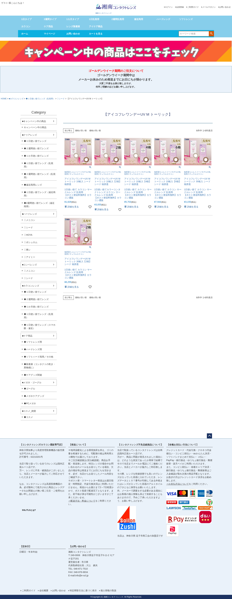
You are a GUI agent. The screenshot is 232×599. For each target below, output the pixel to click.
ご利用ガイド (193, 7)
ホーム (24, 33)
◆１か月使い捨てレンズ (36, 156)
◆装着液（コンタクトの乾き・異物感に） (39, 366)
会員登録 (180, 7)
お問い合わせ (225, 7)
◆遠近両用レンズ (33, 185)
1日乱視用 (94, 19)
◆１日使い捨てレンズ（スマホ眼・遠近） (39, 327)
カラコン (25, 26)
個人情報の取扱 (108, 590)
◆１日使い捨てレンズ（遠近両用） (39, 194)
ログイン (169, 7)
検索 (211, 33)
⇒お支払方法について (177, 484)
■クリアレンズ (29, 135)
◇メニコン (29, 220)
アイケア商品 (95, 26)
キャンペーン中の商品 (35, 127)
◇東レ (27, 249)
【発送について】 (78, 444)
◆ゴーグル (29, 388)
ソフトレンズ (186, 19)
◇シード (61, 99)
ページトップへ (209, 436)
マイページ (49, 33)
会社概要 (43, 590)
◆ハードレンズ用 (33, 349)
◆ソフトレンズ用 (33, 342)
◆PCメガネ (30, 403)
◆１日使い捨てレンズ (35, 141)
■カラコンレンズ (16, 99)
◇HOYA (28, 235)
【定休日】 (25, 546)
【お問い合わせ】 (78, 546)
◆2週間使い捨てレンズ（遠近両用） (39, 205)
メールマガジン (209, 7)
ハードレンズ (163, 19)
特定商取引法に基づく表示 (83, 590)
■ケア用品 (27, 336)
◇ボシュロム (30, 242)
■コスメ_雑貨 (29, 411)
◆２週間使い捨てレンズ (36, 148)
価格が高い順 (95, 130)
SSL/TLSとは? (29, 510)
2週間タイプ (50, 19)
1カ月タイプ (72, 19)
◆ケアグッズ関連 (33, 375)
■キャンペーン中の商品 (34, 121)
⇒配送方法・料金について (81, 501)
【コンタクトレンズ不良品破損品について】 (140, 444)
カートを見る (95, 33)
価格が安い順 (81, 130)
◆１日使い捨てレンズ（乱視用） (40, 99)
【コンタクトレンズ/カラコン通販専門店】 (41, 444)
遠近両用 (138, 19)
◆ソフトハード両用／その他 (38, 356)
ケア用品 (48, 26)
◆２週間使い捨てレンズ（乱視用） (39, 176)
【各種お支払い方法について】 (182, 444)
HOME (4, 99)
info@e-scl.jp (81, 575)
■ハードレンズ (29, 214)
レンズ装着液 (73, 26)
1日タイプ (26, 19)
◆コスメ (28, 417)
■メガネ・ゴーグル (31, 382)
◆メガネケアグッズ (34, 396)
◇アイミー (29, 257)
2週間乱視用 (117, 19)
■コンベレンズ (29, 264)
